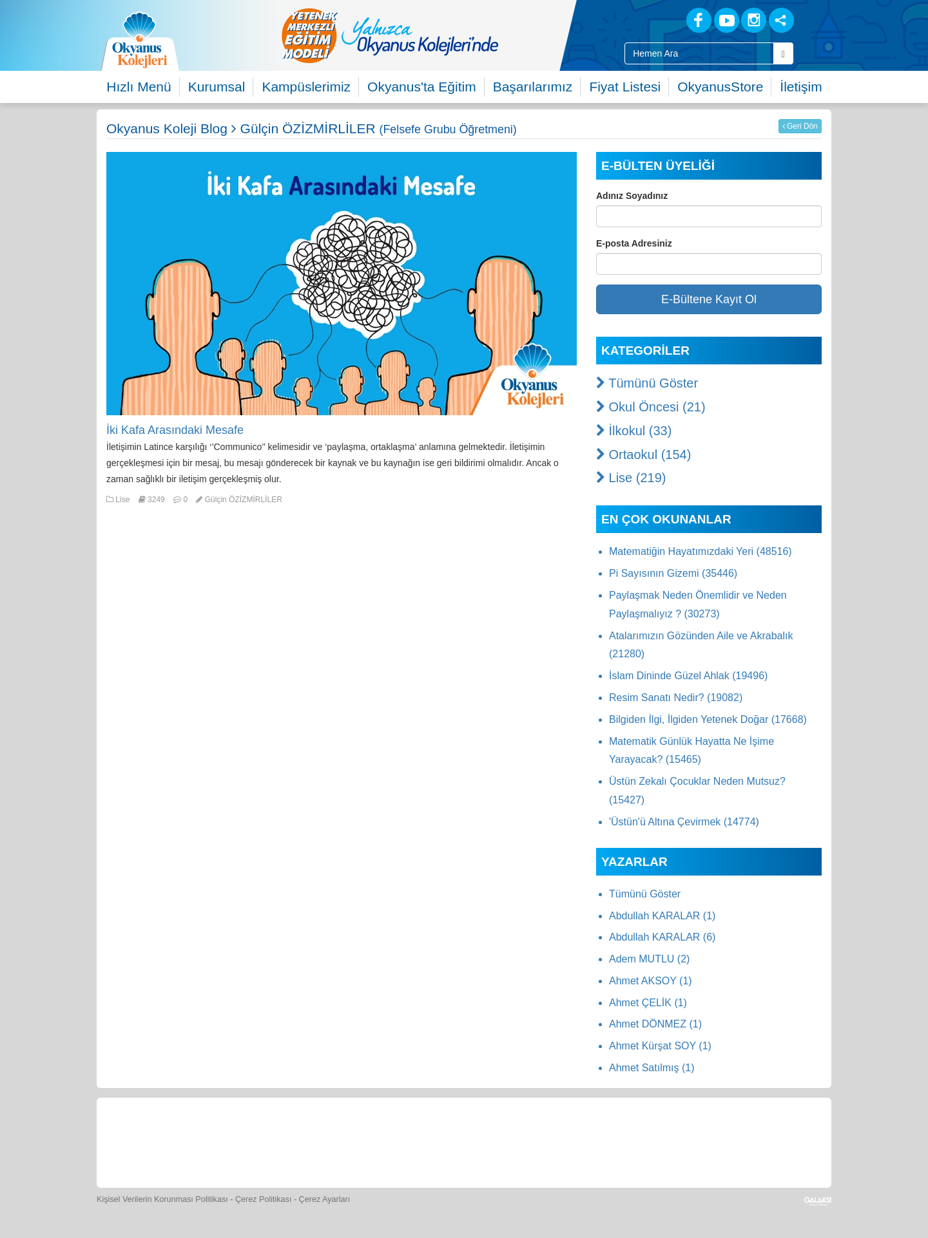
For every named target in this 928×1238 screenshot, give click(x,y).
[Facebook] (698, 20)
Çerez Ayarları (325, 1199)
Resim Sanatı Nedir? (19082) (675, 697)
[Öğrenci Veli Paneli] (233, 1141)
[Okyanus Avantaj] (704, 1141)
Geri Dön (800, 126)
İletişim (801, 86)
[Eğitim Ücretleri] (588, 1141)
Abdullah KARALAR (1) (662, 915)
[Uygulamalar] (764, 1141)
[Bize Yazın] (174, 1141)
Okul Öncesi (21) (651, 407)
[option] (441, 35)
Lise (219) (631, 478)
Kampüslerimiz (306, 86)
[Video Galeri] (529, 1141)
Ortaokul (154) (643, 454)
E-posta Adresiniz (634, 243)
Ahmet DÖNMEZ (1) (655, 1023)
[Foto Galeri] (470, 1141)
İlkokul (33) (634, 431)
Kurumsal (217, 86)
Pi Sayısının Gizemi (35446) (673, 573)
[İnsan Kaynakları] (646, 1141)
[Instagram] (753, 20)
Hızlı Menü (138, 86)
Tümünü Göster (647, 383)
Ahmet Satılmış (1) (651, 1067)
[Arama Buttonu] (783, 53)
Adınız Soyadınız (632, 196)
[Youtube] (726, 20)
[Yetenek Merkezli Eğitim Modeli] (441, 35)
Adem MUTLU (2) (649, 958)
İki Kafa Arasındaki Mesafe (175, 430)
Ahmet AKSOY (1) (650, 980)
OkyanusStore (720, 86)
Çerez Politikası (263, 1199)
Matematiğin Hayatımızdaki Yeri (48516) (700, 551)
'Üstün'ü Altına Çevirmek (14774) (684, 821)
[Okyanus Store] (292, 1141)
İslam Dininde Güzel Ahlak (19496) (688, 675)
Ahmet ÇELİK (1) (648, 1002)
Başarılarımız (533, 86)
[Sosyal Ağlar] (781, 20)
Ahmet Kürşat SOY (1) (660, 1045)
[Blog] (654, 19)
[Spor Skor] (411, 1141)
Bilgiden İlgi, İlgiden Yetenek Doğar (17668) (708, 719)
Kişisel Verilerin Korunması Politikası (162, 1199)
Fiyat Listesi (625, 86)
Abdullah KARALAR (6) (662, 937)
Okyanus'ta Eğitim (421, 86)
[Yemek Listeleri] (352, 1141)
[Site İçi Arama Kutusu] (699, 53)
